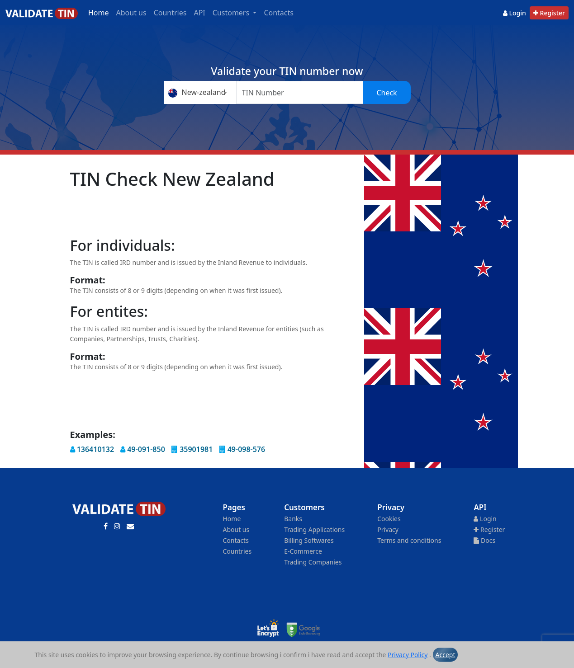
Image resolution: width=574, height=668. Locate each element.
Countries (170, 13)
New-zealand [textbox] (196, 92)
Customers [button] (232, 13)
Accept (445, 654)
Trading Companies (313, 562)
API (199, 13)
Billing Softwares (308, 540)
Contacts (279, 13)
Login (514, 13)
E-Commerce (303, 551)
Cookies (388, 518)
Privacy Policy (407, 654)
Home (98, 13)
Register (549, 13)
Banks (293, 518)
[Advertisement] (234, 213)
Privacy (387, 529)
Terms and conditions (409, 540)
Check (386, 93)
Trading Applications (314, 529)
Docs (484, 540)
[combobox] (200, 92)
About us (131, 13)
